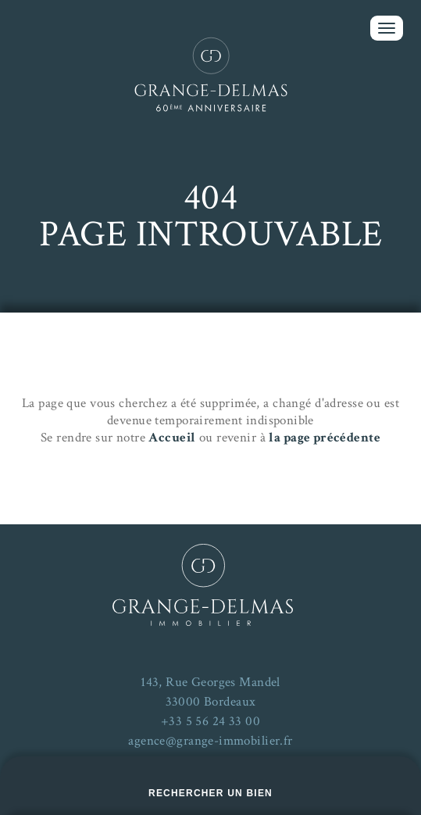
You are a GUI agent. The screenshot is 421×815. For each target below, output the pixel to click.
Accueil (171, 437)
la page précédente (324, 437)
